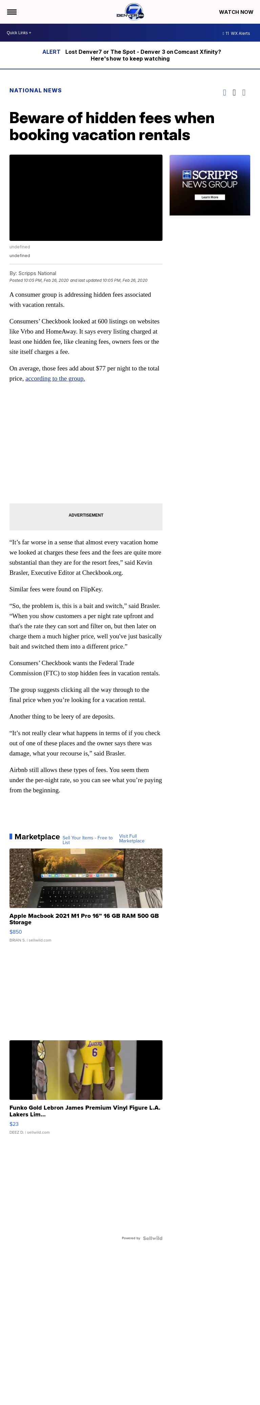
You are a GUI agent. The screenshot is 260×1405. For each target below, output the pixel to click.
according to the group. (55, 378)
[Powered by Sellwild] (152, 1238)
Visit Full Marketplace (132, 838)
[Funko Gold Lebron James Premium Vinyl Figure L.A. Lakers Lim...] (86, 1090)
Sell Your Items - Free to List (88, 840)
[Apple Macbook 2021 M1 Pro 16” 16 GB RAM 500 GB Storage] (86, 898)
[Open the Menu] (11, 12)
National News (35, 90)
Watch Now (237, 12)
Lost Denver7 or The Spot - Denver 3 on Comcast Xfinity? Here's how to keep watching (143, 55)
